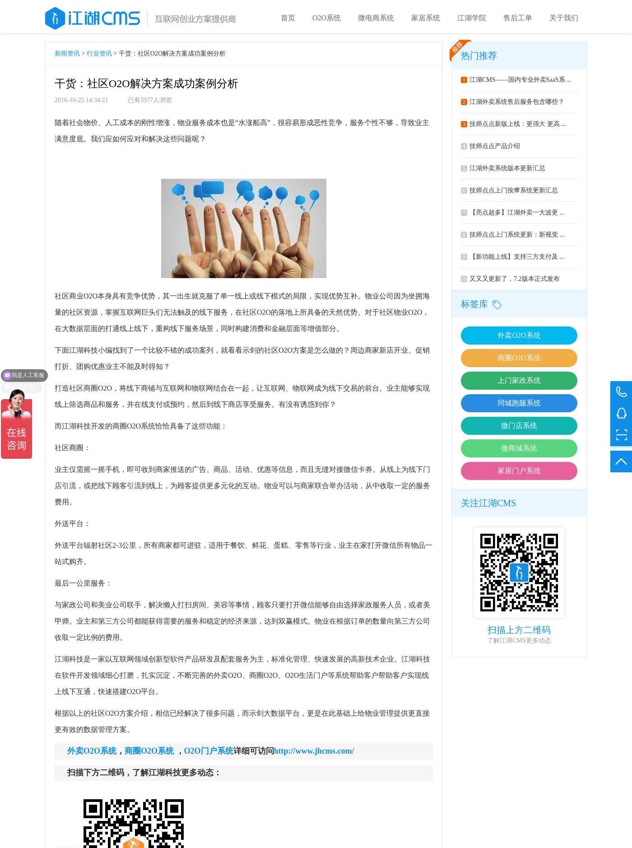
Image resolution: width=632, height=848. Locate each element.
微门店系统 (519, 429)
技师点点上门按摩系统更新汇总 (509, 193)
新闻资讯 (67, 56)
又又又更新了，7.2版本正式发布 (510, 282)
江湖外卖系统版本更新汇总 (503, 171)
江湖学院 (471, 18)
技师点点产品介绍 (490, 149)
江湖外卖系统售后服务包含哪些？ (512, 105)
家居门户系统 (519, 474)
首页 (288, 18)
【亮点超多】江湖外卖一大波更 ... (512, 215)
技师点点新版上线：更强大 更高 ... (513, 127)
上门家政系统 (519, 383)
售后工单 (517, 18)
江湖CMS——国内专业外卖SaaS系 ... (516, 82)
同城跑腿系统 (519, 406)
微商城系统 (519, 451)
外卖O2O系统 (518, 338)
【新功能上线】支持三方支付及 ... (512, 259)
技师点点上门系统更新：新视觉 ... (512, 237)
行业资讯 (99, 56)
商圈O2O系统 (518, 361)
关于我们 (563, 18)
